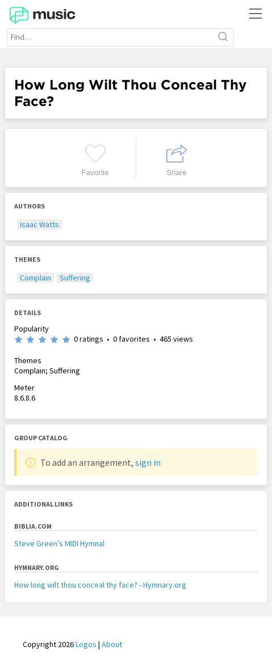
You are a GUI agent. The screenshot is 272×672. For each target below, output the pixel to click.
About (112, 644)
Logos (86, 644)
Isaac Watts (39, 224)
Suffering (75, 278)
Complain (35, 278)
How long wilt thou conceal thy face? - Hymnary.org (100, 585)
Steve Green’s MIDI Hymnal (59, 543)
